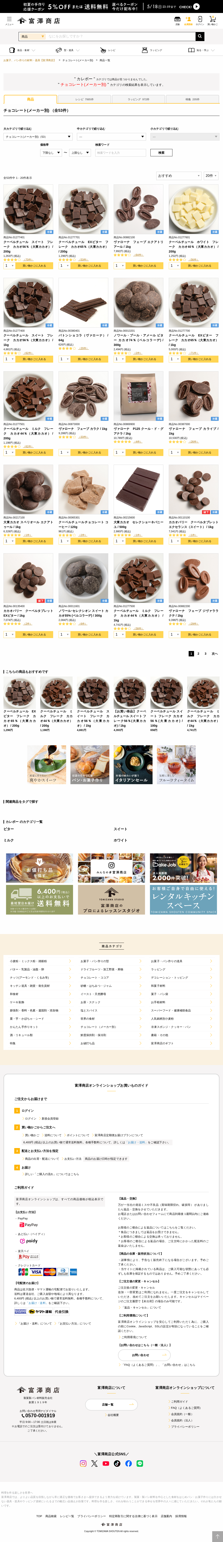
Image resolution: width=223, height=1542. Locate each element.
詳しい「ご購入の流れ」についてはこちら (50, 1174)
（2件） (137, 353)
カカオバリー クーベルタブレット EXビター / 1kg (28, 613)
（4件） (137, 441)
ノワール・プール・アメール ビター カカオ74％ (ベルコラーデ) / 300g (138, 340)
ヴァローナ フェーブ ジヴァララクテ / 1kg (193, 613)
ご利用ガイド (178, 1401)
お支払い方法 (71, 1158)
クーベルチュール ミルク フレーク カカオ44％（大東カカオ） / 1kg (138, 615)
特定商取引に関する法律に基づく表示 (133, 1516)
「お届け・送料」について (33, 1323)
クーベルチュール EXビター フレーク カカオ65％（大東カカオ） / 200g (83, 246)
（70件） (28, 259)
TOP (39, 1516)
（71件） (193, 353)
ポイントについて (76, 1135)
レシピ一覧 (67, 1516)
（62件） (28, 353)
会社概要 (111, 1415)
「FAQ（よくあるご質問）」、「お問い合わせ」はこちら (156, 1364)
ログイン (29, 1118)
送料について (51, 1135)
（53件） (83, 259)
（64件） (138, 254)
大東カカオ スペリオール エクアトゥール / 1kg (28, 524)
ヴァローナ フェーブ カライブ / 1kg (193, 431)
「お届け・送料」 (136, 1142)
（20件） (83, 348)
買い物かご (30, 1135)
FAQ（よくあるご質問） (185, 1407)
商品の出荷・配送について (40, 1158)
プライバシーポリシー (184, 1426)
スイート (121, 829)
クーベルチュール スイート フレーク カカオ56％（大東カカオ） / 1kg (28, 340)
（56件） (193, 259)
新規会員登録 (48, 1118)
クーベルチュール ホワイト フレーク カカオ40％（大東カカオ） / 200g (193, 246)
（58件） (138, 628)
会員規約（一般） (181, 1414)
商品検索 (51, 1516)
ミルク (8, 840)
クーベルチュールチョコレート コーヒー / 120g (83, 524)
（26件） (193, 441)
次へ (215, 653)
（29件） (193, 623)
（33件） (83, 436)
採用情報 (181, 1516)
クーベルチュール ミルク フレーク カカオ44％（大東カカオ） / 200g (28, 433)
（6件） (82, 623)
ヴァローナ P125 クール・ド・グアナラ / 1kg (138, 431)
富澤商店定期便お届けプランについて (117, 1135)
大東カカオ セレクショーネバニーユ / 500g (138, 524)
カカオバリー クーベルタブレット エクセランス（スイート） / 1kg (193, 524)
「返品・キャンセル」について (139, 1307)
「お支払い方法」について (72, 1323)
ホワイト (121, 840)
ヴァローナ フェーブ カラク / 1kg (83, 428)
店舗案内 (166, 1516)
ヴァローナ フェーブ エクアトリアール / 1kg (138, 244)
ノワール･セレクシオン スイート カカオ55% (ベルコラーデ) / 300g (83, 613)
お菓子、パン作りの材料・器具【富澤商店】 (29, 60)
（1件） (27, 535)
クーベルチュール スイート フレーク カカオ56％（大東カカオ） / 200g (28, 246)
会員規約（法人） (181, 1420)
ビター (8, 829)
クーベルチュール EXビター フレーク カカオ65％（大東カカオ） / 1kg (193, 340)
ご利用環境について (132, 1337)
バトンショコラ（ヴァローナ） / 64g (83, 338)
